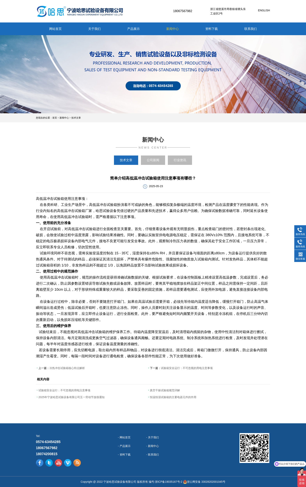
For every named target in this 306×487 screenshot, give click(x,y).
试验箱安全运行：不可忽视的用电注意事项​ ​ (187, 368)
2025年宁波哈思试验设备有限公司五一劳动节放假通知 (71, 397)
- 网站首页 (124, 437)
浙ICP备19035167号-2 (168, 481)
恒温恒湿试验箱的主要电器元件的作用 (173, 397)
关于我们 (94, 28)
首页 (54, 117)
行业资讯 (180, 160)
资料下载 (211, 28)
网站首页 (55, 28)
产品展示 (133, 28)
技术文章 (76, 117)
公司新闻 (153, 160)
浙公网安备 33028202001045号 (206, 481)
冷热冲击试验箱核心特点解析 (67, 368)
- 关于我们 (152, 437)
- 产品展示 (124, 446)
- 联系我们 (152, 454)
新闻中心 (172, 28)
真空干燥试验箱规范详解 (165, 390)
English (264, 10)
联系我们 (250, 28)
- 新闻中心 (152, 446)
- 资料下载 (124, 454)
